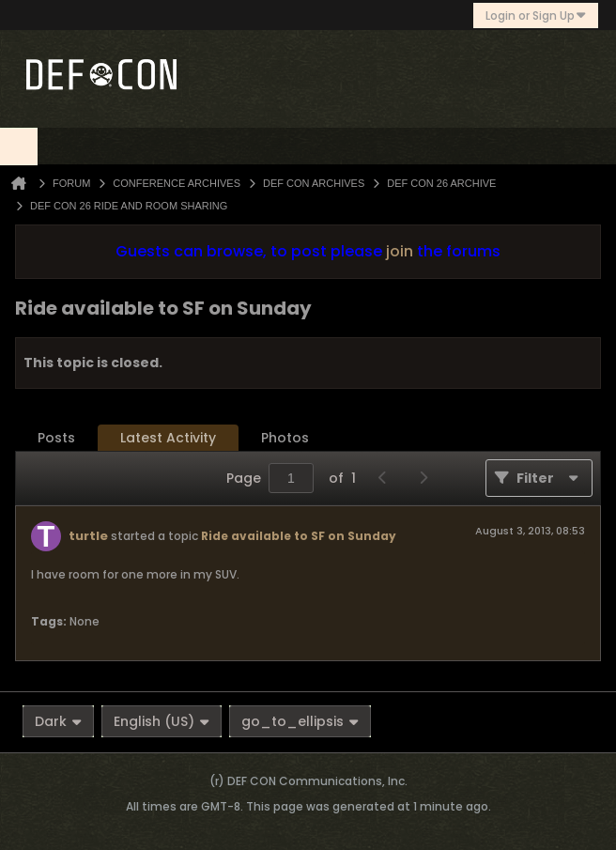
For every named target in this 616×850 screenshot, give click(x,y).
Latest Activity (168, 437)
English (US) (161, 721)
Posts (56, 437)
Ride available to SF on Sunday (298, 536)
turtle (88, 536)
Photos (285, 437)
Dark (58, 721)
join (399, 251)
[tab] (56, 438)
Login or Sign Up (535, 15)
